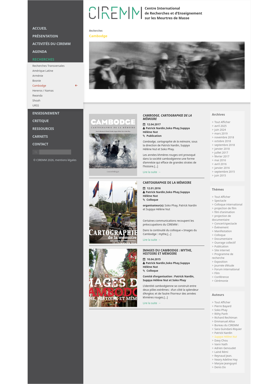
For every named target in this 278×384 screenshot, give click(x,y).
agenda (39, 51)
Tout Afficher (223, 122)
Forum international (227, 269)
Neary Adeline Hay (226, 359)
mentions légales (65, 160)
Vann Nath (221, 344)
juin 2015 (220, 175)
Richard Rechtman (226, 317)
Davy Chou (221, 340)
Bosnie (36, 80)
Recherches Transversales (48, 66)
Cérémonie (221, 281)
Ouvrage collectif (225, 242)
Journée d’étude (224, 265)
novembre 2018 (224, 137)
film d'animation (225, 212)
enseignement (45, 113)
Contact (40, 144)
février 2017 (222, 156)
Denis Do (220, 367)
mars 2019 (221, 133)
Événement (222, 227)
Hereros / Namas (43, 90)
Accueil (39, 28)
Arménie (37, 75)
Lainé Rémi (221, 352)
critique (40, 120)
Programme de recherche (222, 256)
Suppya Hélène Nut (226, 336)
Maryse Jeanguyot (226, 363)
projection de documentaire (221, 217)
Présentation (45, 36)
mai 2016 (220, 160)
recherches (43, 59)
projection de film (226, 208)
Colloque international (229, 204)
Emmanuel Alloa (225, 321)
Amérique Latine (42, 70)
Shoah (36, 100)
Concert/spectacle (226, 223)
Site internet (222, 250)
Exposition (221, 261)
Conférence (222, 277)
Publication (221, 246)
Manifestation (223, 231)
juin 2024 (220, 129)
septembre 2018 (225, 145)
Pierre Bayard (223, 306)
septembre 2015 (225, 171)
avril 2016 (221, 164)
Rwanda (37, 95)
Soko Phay (221, 310)
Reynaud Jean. (223, 355)
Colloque (220, 235)
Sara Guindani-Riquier (228, 329)
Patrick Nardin (223, 333)
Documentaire (223, 239)
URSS (35, 105)
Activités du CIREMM (51, 43)
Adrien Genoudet (225, 348)
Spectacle (220, 200)
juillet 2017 (221, 152)
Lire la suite (150, 172)
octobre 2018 (223, 141)
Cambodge (55, 85)
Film (217, 273)
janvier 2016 (222, 168)
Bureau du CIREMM (227, 325)
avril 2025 (221, 126)
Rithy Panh (221, 314)
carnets (40, 136)
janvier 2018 (222, 149)
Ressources (43, 128)
